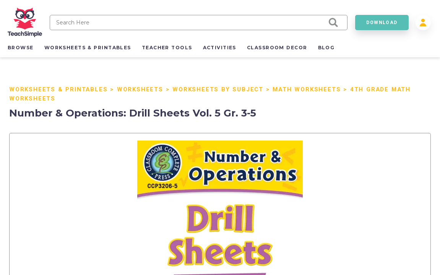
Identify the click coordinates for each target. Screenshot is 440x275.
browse (21, 47)
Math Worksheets (307, 89)
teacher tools (167, 47)
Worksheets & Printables (58, 89)
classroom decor (277, 47)
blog (326, 47)
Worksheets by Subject (217, 89)
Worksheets (140, 89)
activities (219, 47)
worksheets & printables (87, 47)
